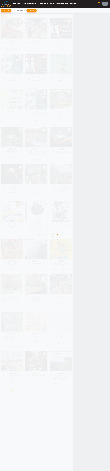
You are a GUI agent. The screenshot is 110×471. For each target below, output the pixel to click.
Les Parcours (17, 4)
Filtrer (6, 10)
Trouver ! (31, 10)
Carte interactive (62, 4)
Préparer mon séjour (47, 4)
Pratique (73, 4)
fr (104, 4)
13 (24, 390)
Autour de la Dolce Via (30, 4)
